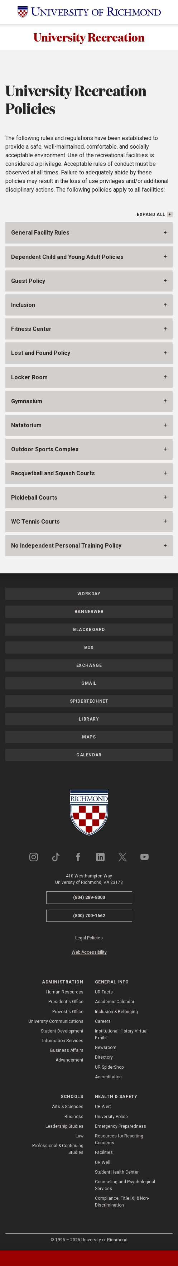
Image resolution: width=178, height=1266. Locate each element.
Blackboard (89, 629)
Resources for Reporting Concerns (119, 1139)
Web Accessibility (89, 952)
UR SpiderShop (109, 1067)
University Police (111, 1116)
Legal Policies (89, 937)
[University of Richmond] (89, 12)
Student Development (62, 1031)
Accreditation (108, 1076)
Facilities (104, 1152)
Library (89, 719)
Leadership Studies (64, 1126)
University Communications (55, 1021)
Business (73, 1116)
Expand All (151, 214)
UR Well (102, 1162)
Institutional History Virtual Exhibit (121, 1034)
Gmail (89, 683)
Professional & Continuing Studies (57, 1149)
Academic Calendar (114, 1001)
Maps (89, 737)
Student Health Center (117, 1172)
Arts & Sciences (67, 1106)
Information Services (62, 1040)
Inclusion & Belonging (116, 1011)
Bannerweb (89, 611)
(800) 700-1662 (89, 915)
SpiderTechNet (89, 701)
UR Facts (104, 992)
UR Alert (103, 1106)
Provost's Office (67, 1011)
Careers (103, 1021)
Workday (88, 593)
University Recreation (89, 37)
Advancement (69, 1060)
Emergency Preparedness (120, 1126)
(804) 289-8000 (89, 897)
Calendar (89, 754)
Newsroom (105, 1047)
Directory (104, 1057)
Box (89, 647)
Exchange (89, 665)
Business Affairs (66, 1050)
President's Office (65, 1001)
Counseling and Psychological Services (125, 1185)
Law (79, 1136)
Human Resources (64, 992)
